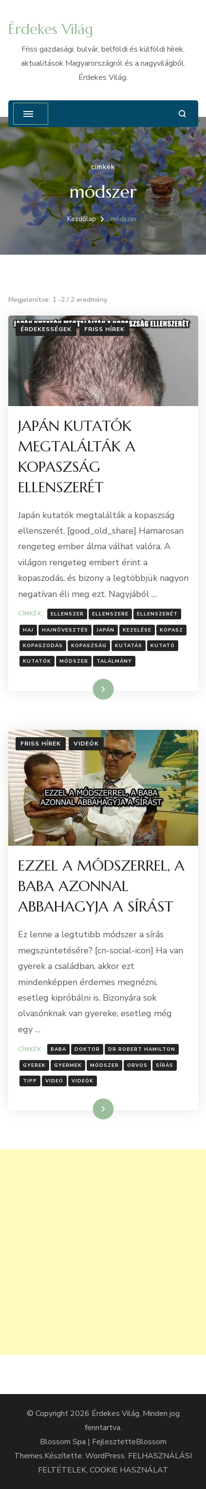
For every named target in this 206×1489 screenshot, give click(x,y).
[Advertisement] (103, 1252)
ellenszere (110, 614)
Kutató (162, 645)
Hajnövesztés (65, 630)
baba (58, 1049)
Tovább (90, 689)
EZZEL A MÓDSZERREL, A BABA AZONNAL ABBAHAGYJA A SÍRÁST (101, 885)
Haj (28, 630)
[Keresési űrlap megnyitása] (182, 114)
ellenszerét (157, 614)
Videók (86, 743)
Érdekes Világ (50, 29)
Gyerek (34, 1065)
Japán (105, 630)
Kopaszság (89, 645)
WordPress (105, 1456)
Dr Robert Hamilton (141, 1049)
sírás (164, 1065)
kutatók (37, 661)
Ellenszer (67, 614)
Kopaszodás (43, 645)
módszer (73, 661)
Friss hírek (104, 329)
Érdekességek (46, 329)
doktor (87, 1049)
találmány (114, 661)
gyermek (68, 1065)
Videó (54, 1081)
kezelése (137, 630)
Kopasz (171, 630)
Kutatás (128, 645)
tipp (30, 1081)
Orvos (137, 1065)
